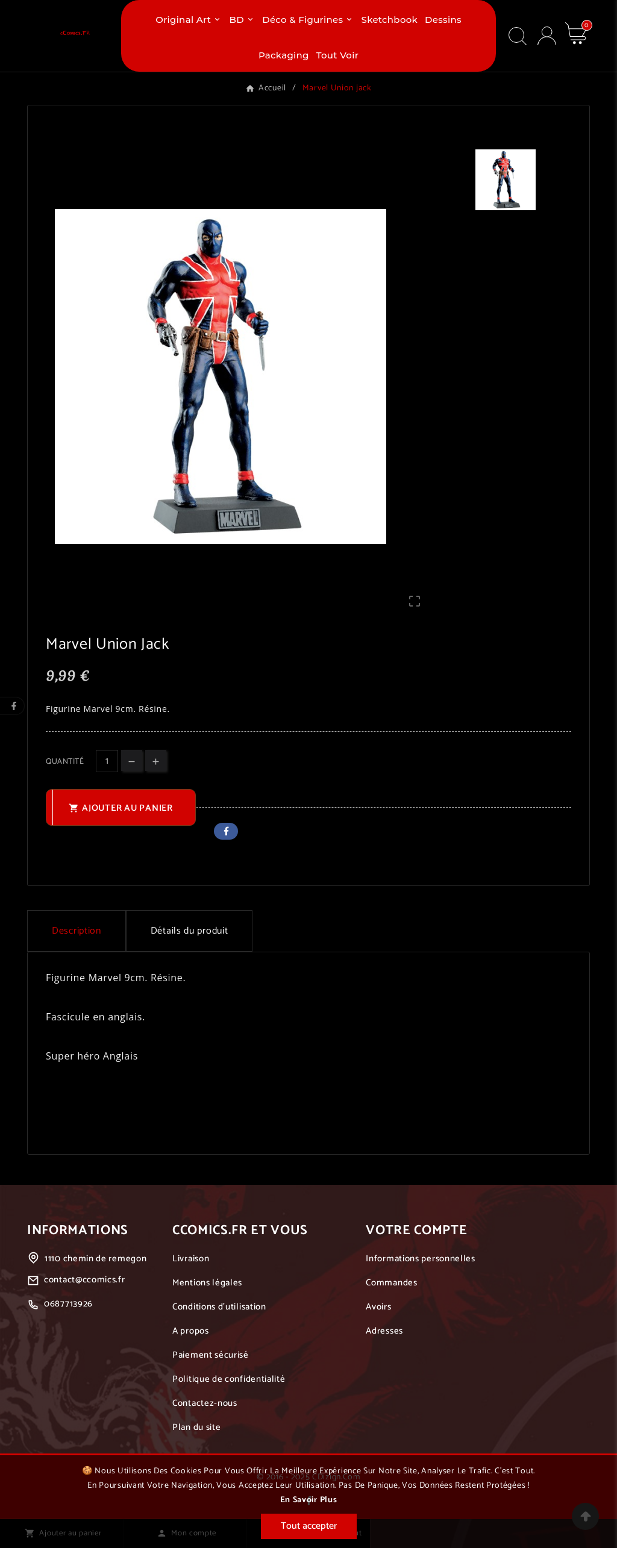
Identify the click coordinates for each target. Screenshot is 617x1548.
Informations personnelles (420, 1258)
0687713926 (68, 1303)
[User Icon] (546, 36)
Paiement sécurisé (210, 1354)
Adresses (384, 1330)
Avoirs (378, 1306)
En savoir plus (308, 1500)
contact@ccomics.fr (84, 1279)
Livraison (190, 1258)
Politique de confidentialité (229, 1379)
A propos (190, 1330)
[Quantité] (107, 761)
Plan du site (196, 1427)
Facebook (226, 831)
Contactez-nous (204, 1403)
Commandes (391, 1282)
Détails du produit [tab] (189, 931)
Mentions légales (207, 1282)
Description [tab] (76, 931)
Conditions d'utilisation (219, 1306)
